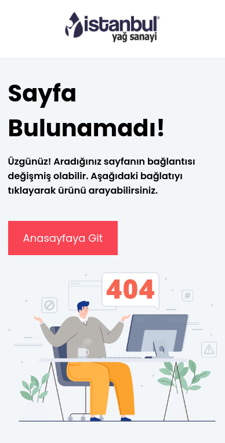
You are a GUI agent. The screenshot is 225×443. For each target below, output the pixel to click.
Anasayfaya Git (63, 238)
